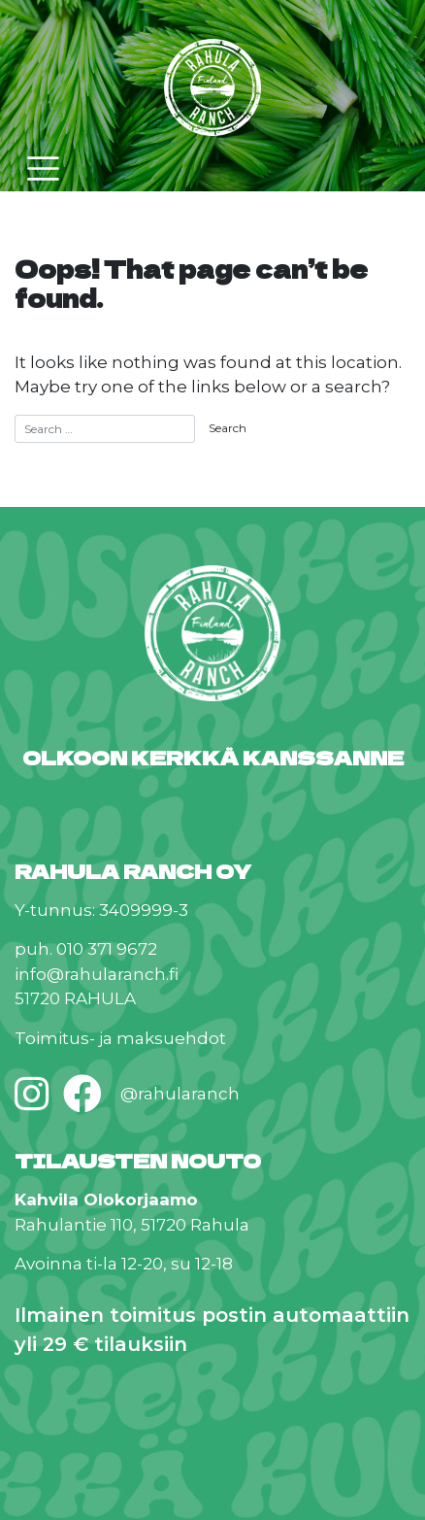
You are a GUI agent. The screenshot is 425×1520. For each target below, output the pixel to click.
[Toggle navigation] (43, 168)
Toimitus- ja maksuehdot (120, 1038)
